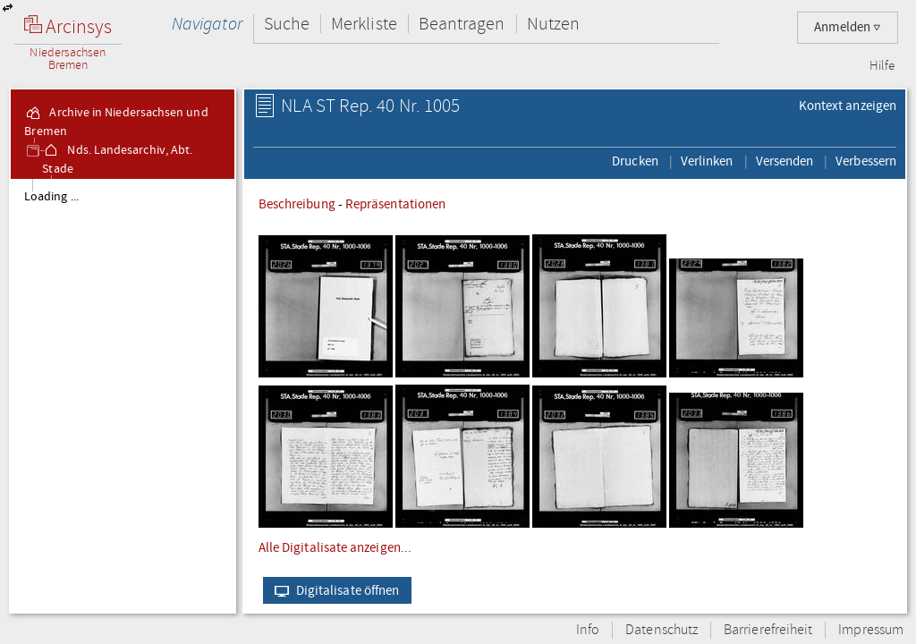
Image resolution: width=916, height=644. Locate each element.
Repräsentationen (395, 204)
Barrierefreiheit (768, 630)
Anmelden (847, 27)
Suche (287, 24)
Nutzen (553, 24)
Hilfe (882, 66)
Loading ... (51, 197)
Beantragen (462, 24)
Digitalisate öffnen (333, 590)
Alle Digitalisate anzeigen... (335, 547)
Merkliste (364, 24)
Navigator (207, 24)
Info (587, 630)
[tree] (122, 395)
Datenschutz (661, 630)
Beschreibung (297, 204)
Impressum (870, 630)
